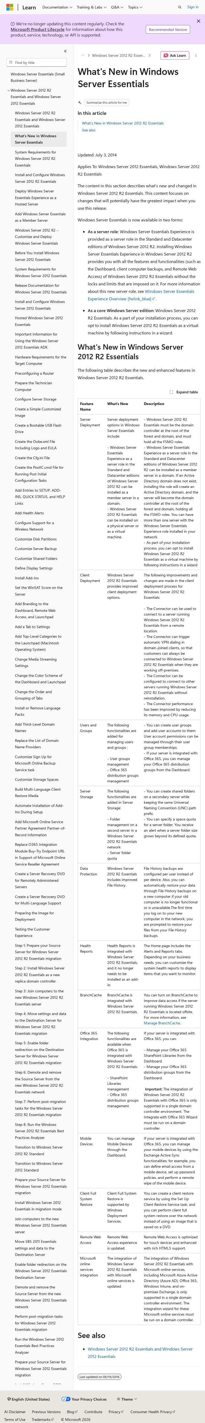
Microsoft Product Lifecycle (38, 29)
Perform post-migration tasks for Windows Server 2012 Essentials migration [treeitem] (39, 1323)
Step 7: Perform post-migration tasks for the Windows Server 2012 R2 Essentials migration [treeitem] (40, 1108)
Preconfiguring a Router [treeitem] (34, 373)
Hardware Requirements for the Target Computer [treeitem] (40, 360)
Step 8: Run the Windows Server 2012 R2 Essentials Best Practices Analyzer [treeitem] (39, 1131)
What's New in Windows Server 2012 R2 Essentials (123, 123)
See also (88, 129)
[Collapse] (65, 51)
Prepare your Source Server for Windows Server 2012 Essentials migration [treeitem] (41, 1186)
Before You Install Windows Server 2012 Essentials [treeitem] (37, 256)
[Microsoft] (9, 7)
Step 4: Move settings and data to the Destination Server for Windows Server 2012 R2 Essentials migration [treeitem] (40, 1023)
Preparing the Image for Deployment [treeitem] (34, 916)
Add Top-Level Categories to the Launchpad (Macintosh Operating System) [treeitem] (38, 643)
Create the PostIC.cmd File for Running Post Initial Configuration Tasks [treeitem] (39, 474)
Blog (70, 1411)
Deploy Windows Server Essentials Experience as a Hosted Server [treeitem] (35, 197)
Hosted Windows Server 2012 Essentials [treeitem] (39, 321)
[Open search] (180, 7)
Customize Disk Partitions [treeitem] (36, 538)
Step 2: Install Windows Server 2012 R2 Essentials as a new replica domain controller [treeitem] (40, 974)
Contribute (93, 1411)
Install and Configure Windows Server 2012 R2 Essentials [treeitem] (40, 178)
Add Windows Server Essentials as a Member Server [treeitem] (40, 217)
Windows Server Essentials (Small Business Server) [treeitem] (38, 77)
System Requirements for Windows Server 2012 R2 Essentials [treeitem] (35, 158)
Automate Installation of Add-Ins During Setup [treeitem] (39, 809)
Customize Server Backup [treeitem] (36, 548)
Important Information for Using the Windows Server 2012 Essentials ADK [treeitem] (36, 341)
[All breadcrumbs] (82, 55)
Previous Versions (46, 1411)
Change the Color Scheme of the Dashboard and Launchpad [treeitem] (40, 679)
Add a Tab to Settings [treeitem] (32, 626)
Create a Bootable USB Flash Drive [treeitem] (38, 428)
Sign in (193, 6)
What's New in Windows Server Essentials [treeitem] (35, 139)
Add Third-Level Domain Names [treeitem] (35, 727)
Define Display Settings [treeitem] (34, 568)
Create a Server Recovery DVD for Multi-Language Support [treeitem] (40, 900)
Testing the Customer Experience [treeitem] (32, 932)
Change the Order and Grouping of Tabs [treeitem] (33, 695)
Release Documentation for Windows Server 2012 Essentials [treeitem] (41, 288)
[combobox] (36, 62)
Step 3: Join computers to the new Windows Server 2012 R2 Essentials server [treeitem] (39, 997)
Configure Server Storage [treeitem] (35, 399)
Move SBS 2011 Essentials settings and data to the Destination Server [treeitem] (35, 1248)
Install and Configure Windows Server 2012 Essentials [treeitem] (40, 305)
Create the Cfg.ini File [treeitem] (32, 457)
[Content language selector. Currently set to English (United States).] (28, 1399)
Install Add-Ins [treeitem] (27, 577)
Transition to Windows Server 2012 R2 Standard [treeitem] (39, 1150)
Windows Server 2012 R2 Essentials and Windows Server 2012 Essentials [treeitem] (40, 119)
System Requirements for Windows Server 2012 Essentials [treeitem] (41, 272)
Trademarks (41, 1419)
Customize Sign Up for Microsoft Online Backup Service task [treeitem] (35, 763)
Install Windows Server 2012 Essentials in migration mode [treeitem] (38, 1206)
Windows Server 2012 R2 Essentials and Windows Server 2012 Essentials (119, 55)
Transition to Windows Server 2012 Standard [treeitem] (39, 1167)
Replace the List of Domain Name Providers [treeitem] (37, 744)
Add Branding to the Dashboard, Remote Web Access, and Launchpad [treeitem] (35, 610)
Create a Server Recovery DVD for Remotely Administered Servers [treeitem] (40, 880)
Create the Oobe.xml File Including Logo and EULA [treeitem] (36, 445)
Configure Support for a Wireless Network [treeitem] (34, 526)
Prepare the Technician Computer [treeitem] (33, 386)
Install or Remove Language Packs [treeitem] (37, 711)
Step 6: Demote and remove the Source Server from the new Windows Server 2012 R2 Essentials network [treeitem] (39, 1082)
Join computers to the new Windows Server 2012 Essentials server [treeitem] (41, 1225)
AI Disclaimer (15, 1411)
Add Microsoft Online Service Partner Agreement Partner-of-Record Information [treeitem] (40, 828)
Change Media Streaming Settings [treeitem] (36, 662)
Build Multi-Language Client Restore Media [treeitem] (38, 792)
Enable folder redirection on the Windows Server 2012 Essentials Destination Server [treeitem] (41, 1271)
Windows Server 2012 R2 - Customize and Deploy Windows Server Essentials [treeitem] (36, 237)
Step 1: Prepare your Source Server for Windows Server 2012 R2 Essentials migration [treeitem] (38, 952)
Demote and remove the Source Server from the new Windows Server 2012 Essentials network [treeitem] (41, 1296)
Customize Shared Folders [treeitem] (36, 558)
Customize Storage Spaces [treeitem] (36, 779)
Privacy (114, 1411)
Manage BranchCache (162, 1022)
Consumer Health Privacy (151, 1411)
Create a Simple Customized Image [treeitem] (38, 412)
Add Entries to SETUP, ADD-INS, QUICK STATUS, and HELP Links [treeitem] (40, 497)
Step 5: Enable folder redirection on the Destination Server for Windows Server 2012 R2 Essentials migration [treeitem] (39, 1052)
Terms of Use (14, 1419)
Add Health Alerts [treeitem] (29, 512)
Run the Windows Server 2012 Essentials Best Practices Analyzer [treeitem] (39, 1346)
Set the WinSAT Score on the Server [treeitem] (38, 591)
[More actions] (196, 55)
